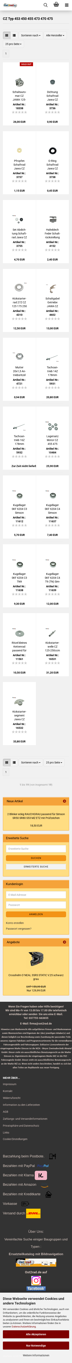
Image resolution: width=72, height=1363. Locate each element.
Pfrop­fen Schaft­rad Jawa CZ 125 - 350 (19, 164)
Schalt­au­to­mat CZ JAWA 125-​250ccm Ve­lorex (19, 96)
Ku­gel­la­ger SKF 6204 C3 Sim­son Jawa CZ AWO (19, 509)
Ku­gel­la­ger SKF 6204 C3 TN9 (19, 577)
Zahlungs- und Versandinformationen (25, 1118)
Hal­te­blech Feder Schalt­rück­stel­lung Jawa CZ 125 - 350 (52, 233)
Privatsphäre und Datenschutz (21, 1125)
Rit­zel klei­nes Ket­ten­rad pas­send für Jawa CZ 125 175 (19, 646)
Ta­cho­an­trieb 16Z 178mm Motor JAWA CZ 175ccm (19, 440)
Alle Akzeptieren (36, 1334)
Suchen (36, 858)
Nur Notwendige (36, 1345)
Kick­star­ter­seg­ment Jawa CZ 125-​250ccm (19, 715)
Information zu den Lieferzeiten (21, 1104)
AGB (5, 1111)
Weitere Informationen (36, 1355)
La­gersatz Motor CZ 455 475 (52, 440)
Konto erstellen (15, 922)
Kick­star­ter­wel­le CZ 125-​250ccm (52, 646)
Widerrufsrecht (12, 1097)
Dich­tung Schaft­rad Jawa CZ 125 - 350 (52, 96)
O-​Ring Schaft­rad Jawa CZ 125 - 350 (52, 164)
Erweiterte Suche (36, 866)
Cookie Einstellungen (15, 1139)
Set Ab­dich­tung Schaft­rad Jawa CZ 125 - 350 (19, 233)
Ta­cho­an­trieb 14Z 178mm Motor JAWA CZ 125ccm (52, 371)
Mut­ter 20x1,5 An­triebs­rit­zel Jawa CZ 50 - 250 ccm (19, 371)
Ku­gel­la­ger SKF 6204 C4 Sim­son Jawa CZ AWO (52, 509)
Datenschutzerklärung (24, 1326)
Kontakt (7, 1091)
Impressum (9, 1084)
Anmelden (36, 914)
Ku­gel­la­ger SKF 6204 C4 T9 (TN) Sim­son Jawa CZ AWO (52, 577)
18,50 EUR (36, 825)
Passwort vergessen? (18, 928)
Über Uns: (36, 1232)
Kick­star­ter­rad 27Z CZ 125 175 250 (19, 302)
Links (6, 1132)
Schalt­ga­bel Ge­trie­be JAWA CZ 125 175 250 (52, 302)
